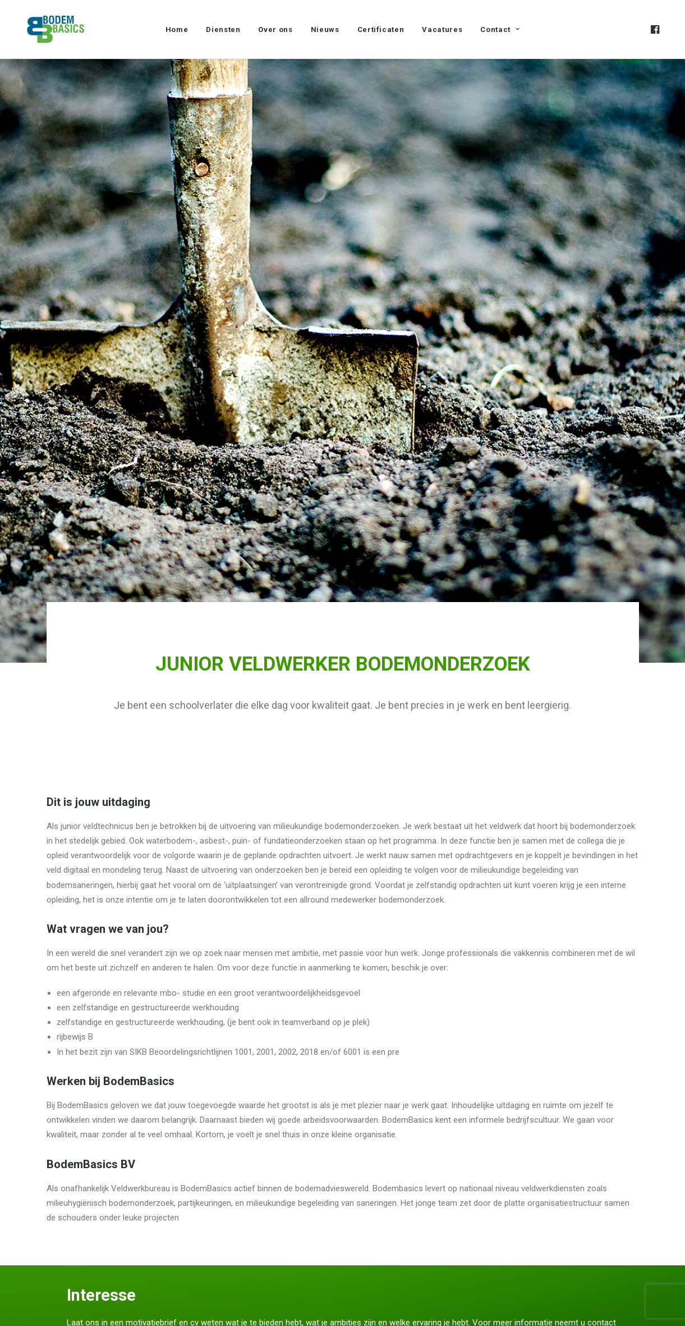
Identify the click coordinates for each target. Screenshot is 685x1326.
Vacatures (442, 29)
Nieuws (325, 29)
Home (177, 29)
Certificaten (380, 29)
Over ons (275, 29)
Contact (500, 29)
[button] (654, 29)
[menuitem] (177, 29)
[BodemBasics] (55, 29)
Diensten (223, 29)
